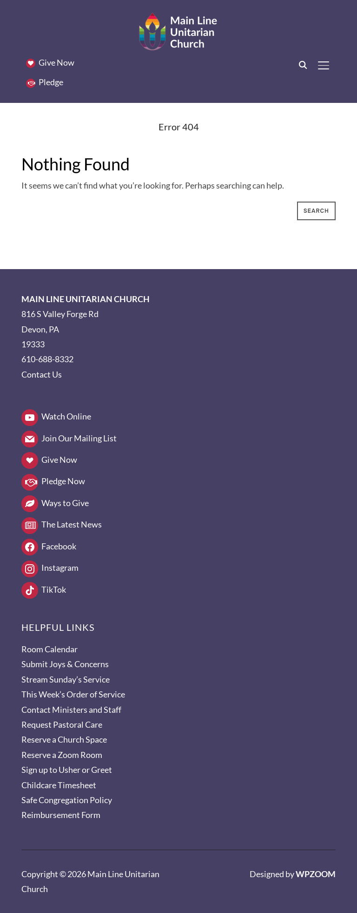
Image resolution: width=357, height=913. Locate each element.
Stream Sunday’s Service (65, 679)
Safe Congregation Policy (66, 800)
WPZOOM (316, 874)
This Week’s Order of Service (73, 694)
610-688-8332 (47, 359)
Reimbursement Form (60, 815)
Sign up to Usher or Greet (66, 769)
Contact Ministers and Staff (71, 709)
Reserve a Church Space (64, 739)
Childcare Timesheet (58, 785)
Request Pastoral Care (61, 724)
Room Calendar (49, 649)
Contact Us (41, 374)
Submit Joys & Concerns (65, 664)
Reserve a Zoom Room (61, 755)
